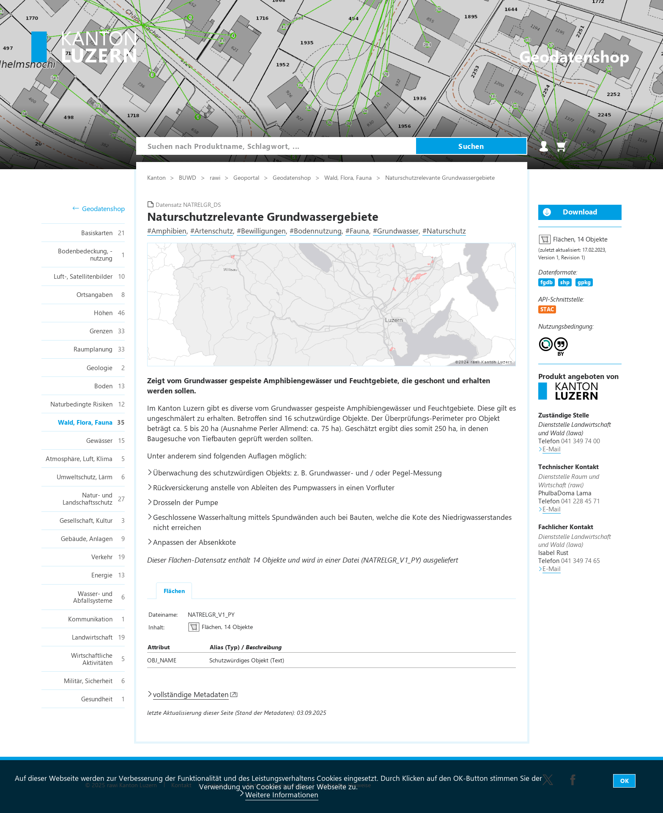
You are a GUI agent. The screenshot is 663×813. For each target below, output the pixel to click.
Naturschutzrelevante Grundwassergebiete (440, 177)
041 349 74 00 (580, 441)
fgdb (546, 282)
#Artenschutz (211, 230)
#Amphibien (166, 230)
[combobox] (276, 145)
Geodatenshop (98, 209)
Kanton (157, 177)
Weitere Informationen (281, 794)
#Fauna (357, 230)
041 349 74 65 (580, 560)
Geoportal (247, 177)
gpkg (584, 282)
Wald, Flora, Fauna (348, 177)
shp (565, 282)
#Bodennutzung (316, 230)
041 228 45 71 (580, 501)
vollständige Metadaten (191, 694)
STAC (547, 309)
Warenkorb (562, 146)
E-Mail (551, 449)
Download (580, 211)
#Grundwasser (396, 230)
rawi (216, 177)
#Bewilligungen (261, 230)
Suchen (471, 146)
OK (624, 781)
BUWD (188, 177)
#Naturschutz (444, 230)
